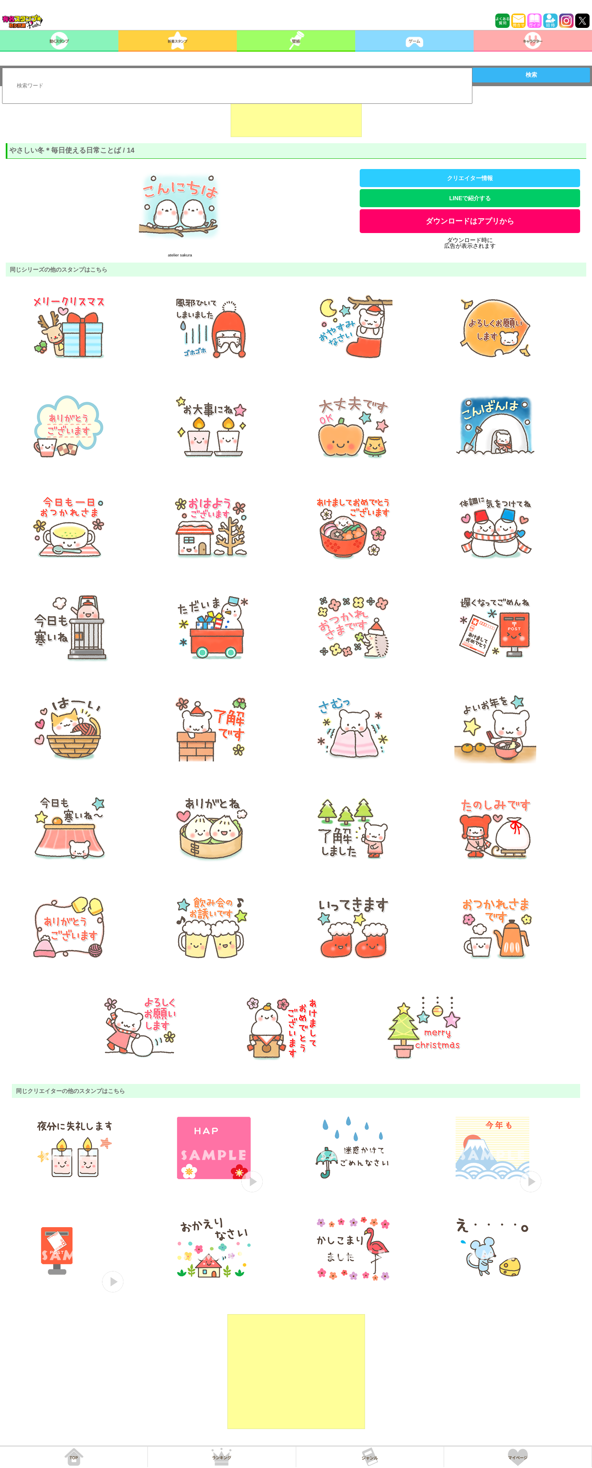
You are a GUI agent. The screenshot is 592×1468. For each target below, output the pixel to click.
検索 (531, 74)
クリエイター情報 (470, 178)
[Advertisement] (296, 116)
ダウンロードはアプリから (470, 221)
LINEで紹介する (470, 198)
